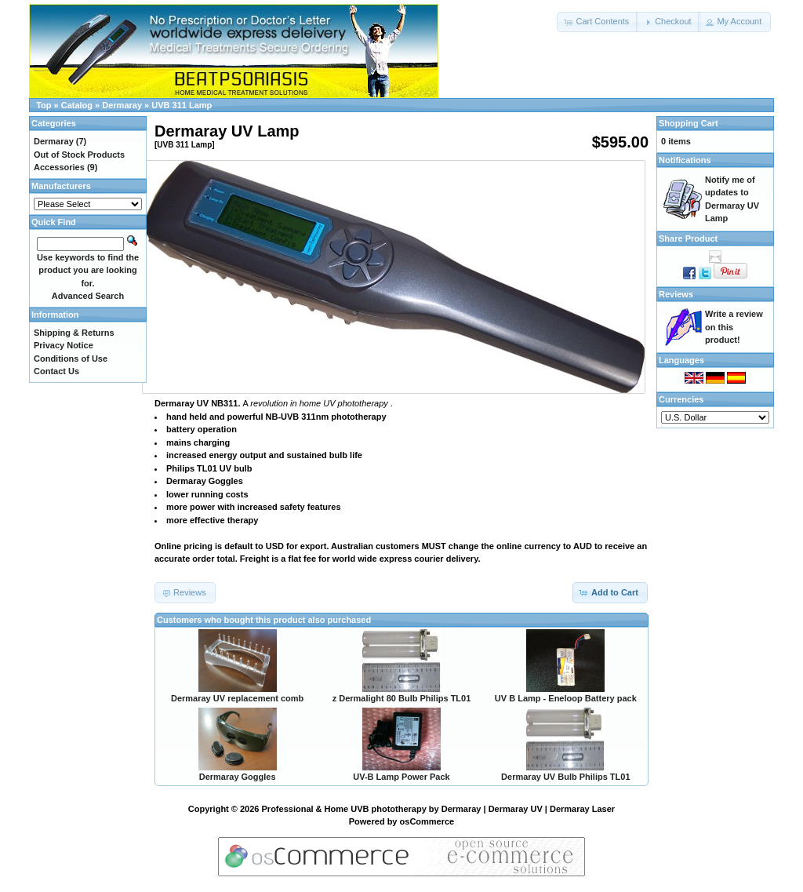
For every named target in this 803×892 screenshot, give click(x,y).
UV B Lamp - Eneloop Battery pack (566, 698)
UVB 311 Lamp (181, 105)
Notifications (685, 160)
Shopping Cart (688, 123)
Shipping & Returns (74, 332)
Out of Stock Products (79, 154)
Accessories (59, 167)
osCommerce (427, 821)
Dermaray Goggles (237, 776)
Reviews (676, 294)
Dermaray (122, 105)
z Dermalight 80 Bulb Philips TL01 (401, 698)
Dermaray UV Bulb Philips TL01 (565, 776)
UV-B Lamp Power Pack (401, 776)
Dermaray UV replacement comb (237, 698)
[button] (597, 22)
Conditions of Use (70, 358)
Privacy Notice (63, 345)
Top (43, 105)
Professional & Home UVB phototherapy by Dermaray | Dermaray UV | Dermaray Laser (439, 809)
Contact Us (56, 371)
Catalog (77, 105)
